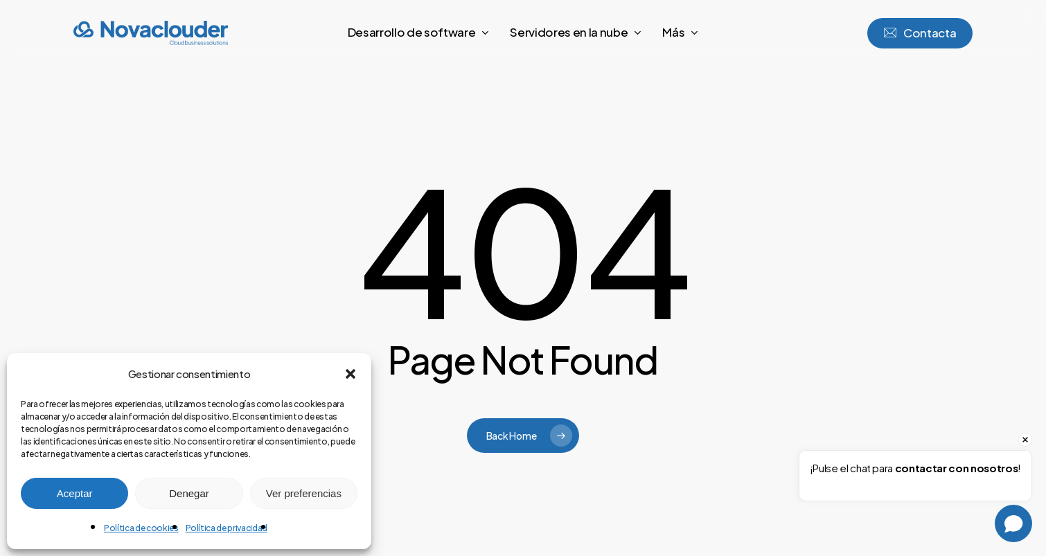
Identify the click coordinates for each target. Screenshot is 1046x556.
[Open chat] (1013, 523)
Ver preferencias (304, 493)
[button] (350, 374)
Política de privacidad (227, 528)
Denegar (189, 493)
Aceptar (75, 493)
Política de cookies (141, 528)
